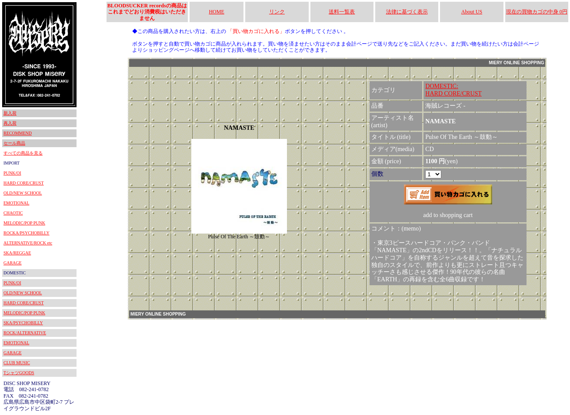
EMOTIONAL (16, 203)
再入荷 (10, 123)
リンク (277, 12)
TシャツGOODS (18, 372)
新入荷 (10, 113)
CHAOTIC (13, 213)
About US (471, 12)
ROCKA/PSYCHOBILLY (26, 233)
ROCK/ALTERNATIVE (24, 332)
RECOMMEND (17, 133)
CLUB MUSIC (16, 362)
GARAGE (12, 262)
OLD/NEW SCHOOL (22, 193)
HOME (216, 12)
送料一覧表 (342, 12)
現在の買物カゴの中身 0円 (536, 12)
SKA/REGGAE (17, 252)
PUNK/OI (12, 173)
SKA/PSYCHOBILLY (23, 322)
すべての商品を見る (23, 153)
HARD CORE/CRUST (23, 183)
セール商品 (14, 143)
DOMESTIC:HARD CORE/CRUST (453, 90)
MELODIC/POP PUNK (24, 223)
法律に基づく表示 (407, 12)
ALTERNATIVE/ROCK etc (27, 242)
